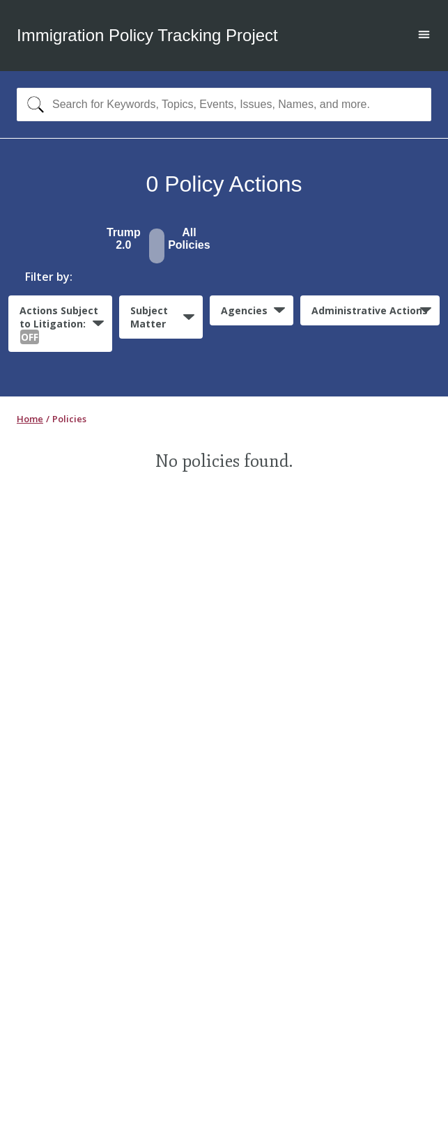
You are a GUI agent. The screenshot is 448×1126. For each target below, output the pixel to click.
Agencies (244, 310)
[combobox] (224, 104)
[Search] (32, 104)
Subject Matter (149, 317)
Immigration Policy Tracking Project (147, 35)
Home (30, 418)
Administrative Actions (369, 310)
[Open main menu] (424, 36)
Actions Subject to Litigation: (59, 324)
